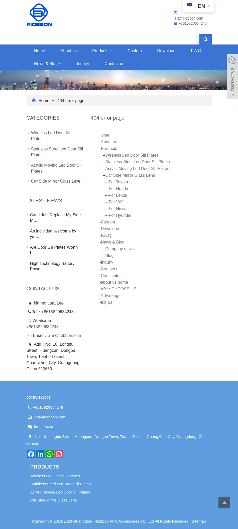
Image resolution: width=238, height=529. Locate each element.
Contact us (114, 63)
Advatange (111, 295)
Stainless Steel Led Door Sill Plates (137, 162)
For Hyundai (120, 215)
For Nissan (119, 209)
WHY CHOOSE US (118, 289)
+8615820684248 (43, 327)
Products (102, 51)
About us (68, 51)
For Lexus (118, 195)
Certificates (111, 275)
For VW (116, 202)
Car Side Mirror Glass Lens (130, 175)
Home (39, 51)
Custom (135, 51)
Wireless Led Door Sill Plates (131, 155)
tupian (106, 302)
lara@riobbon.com (64, 335)
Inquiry (83, 63)
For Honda (118, 188)
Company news (119, 249)
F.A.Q (106, 235)
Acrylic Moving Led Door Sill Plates (137, 168)
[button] (111, 51)
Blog (109, 255)
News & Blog (47, 63)
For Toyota (118, 182)
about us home (114, 282)
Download (166, 51)
